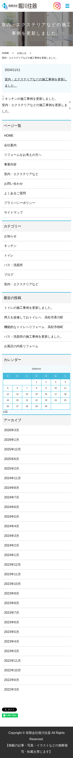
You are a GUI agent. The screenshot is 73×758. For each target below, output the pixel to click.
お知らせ (21, 53)
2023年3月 (11, 651)
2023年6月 (11, 622)
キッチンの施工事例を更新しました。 (31, 98)
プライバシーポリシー (19, 202)
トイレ (8, 255)
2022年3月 (11, 689)
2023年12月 (12, 564)
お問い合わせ (13, 183)
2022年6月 (11, 680)
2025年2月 (11, 468)
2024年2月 (11, 545)
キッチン (10, 245)
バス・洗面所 (13, 265)
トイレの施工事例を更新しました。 (29, 307)
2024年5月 (11, 516)
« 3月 (5, 411)
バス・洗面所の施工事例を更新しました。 (33, 336)
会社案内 (10, 145)
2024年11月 (12, 478)
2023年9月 (11, 593)
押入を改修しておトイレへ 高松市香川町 (33, 317)
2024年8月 (11, 487)
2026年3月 (11, 430)
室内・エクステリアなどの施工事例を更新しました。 (34, 108)
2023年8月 (11, 603)
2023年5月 (11, 631)
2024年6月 (11, 507)
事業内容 (10, 164)
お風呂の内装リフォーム (21, 346)
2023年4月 (11, 641)
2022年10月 (12, 670)
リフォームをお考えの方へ (22, 154)
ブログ (8, 274)
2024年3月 (11, 535)
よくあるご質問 (15, 193)
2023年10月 (12, 583)
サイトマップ (13, 212)
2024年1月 (11, 555)
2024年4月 (11, 526)
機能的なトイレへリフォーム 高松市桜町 (33, 327)
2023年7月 (11, 612)
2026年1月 (11, 439)
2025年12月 (12, 449)
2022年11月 (12, 660)
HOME (5, 53)
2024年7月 (11, 497)
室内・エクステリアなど (21, 174)
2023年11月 (12, 574)
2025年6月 (11, 459)
